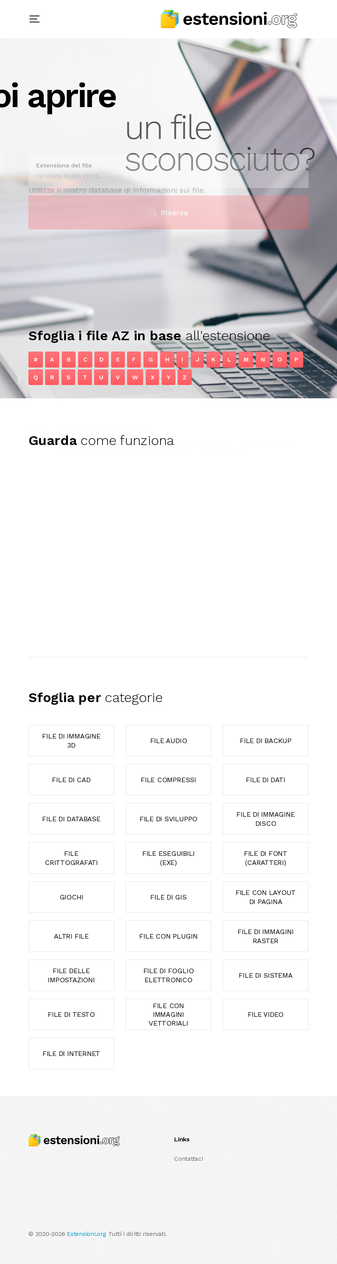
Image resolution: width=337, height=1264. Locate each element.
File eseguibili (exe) (168, 857)
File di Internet (71, 1053)
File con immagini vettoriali (168, 1014)
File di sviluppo (168, 819)
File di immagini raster (265, 936)
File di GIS (168, 897)
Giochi (71, 897)
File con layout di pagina (266, 896)
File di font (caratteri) (265, 857)
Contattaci (188, 1158)
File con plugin (168, 936)
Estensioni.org (86, 1233)
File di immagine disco (265, 818)
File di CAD (71, 780)
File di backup (265, 741)
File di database (71, 819)
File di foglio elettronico (168, 975)
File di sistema (265, 975)
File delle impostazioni (71, 975)
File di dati (265, 780)
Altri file (71, 936)
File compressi (168, 780)
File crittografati (71, 857)
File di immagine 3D (71, 740)
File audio (168, 741)
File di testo (71, 1014)
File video (266, 1014)
